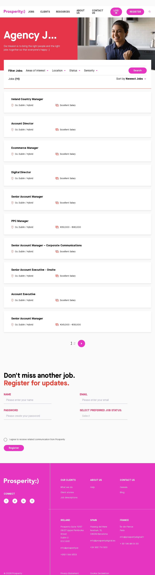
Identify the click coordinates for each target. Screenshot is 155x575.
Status (75, 71)
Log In (116, 12)
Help (92, 488)
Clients (45, 12)
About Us (81, 12)
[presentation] (27, 431)
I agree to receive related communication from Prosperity (34, 440)
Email (83, 395)
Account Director (22, 124)
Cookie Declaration (99, 569)
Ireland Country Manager (27, 100)
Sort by (131, 79)
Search (138, 71)
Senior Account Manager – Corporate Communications (46, 246)
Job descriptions (69, 498)
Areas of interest (37, 71)
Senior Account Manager (27, 197)
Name (7, 395)
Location (59, 71)
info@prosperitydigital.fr (132, 537)
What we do (67, 488)
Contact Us (97, 12)
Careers (123, 488)
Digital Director (21, 173)
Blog (122, 493)
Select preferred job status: (101, 411)
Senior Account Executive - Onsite (33, 270)
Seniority (91, 71)
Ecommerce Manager (24, 148)
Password (11, 411)
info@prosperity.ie (69, 548)
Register (135, 12)
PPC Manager (19, 221)
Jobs (31, 12)
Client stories (67, 493)
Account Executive (23, 295)
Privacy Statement (70, 569)
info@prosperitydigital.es (102, 541)
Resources (63, 12)
